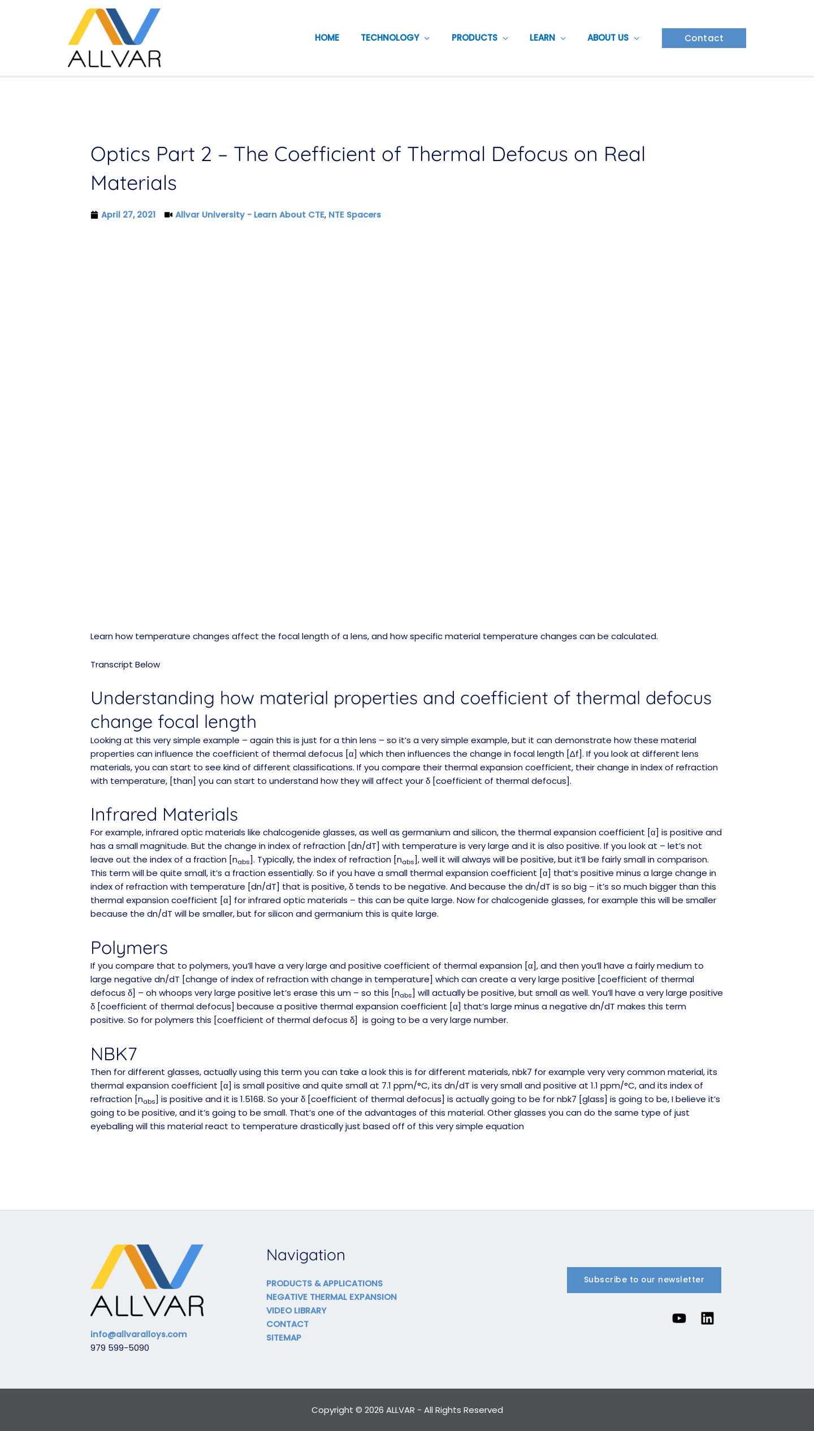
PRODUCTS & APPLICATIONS (324, 1283)
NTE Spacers (357, 214)
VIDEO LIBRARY (296, 1310)
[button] (441, 38)
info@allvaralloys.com (140, 1334)
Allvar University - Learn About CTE (251, 214)
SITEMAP (283, 1337)
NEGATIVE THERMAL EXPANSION (331, 1297)
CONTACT (287, 1324)
